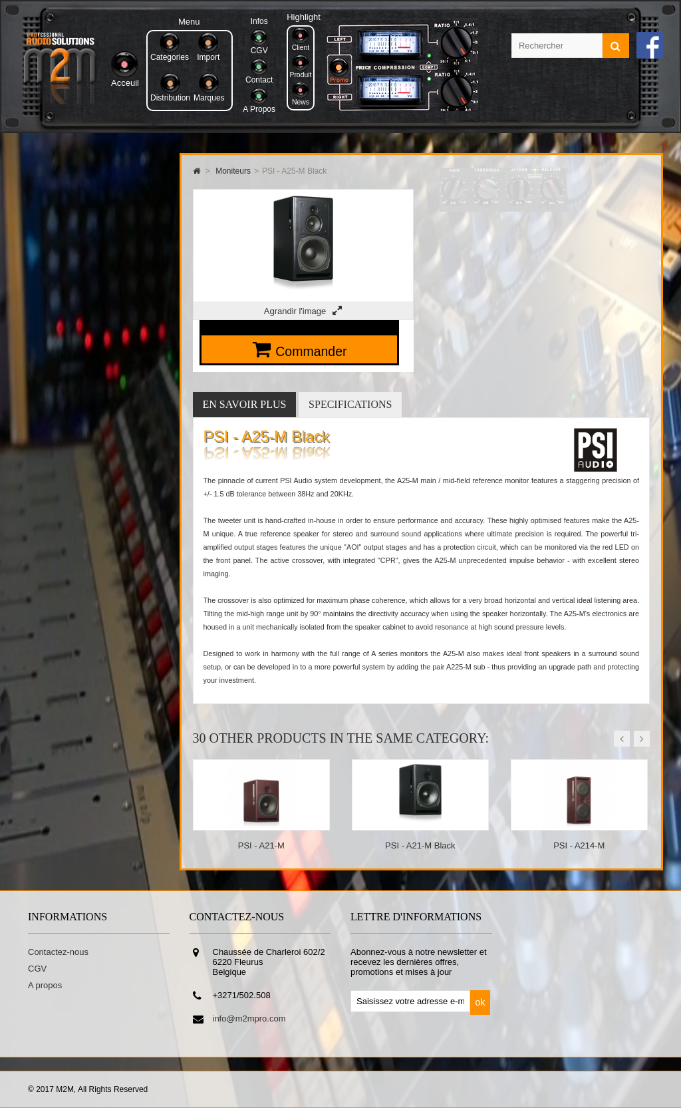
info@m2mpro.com (249, 1018)
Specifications (350, 404)
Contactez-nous (58, 952)
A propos (45, 985)
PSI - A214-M (579, 845)
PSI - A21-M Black (420, 845)
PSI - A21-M (261, 845)
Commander (310, 351)
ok (480, 1002)
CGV (37, 969)
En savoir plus (245, 404)
